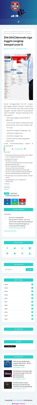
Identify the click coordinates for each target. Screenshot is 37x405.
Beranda (6, 31)
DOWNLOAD (19, 149)
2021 (19, 298)
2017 (19, 302)
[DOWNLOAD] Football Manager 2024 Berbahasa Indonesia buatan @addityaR (22, 385)
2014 (19, 312)
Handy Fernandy (10, 49)
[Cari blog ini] (15, 269)
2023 (19, 291)
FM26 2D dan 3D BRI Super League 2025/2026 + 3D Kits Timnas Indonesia (22, 363)
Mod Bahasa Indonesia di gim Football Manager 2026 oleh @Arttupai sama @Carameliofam (22, 374)
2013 (19, 316)
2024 (19, 288)
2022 (19, 295)
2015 (19, 309)
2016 (19, 305)
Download (14, 193)
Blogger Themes (19, 404)
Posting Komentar (10, 231)
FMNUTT (7, 189)
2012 (19, 319)
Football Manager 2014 (17, 31)
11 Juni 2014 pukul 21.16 (16, 228)
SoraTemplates (18, 400)
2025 (19, 284)
